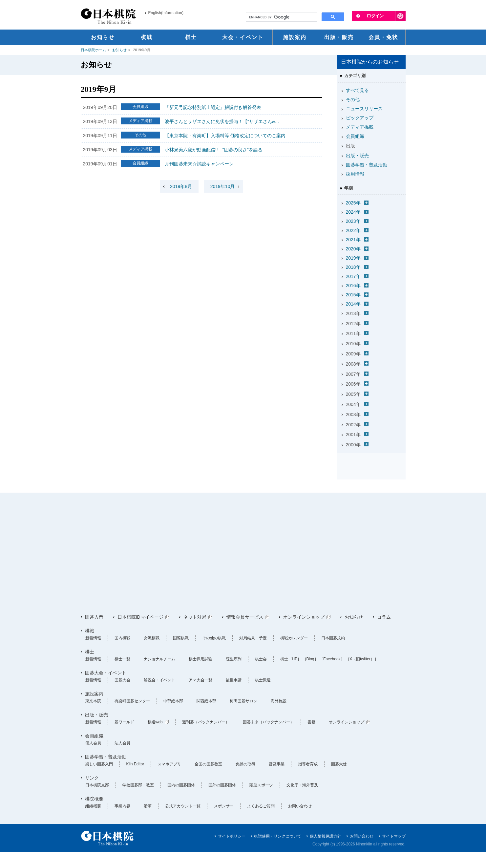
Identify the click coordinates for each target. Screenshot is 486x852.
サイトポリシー (231, 836)
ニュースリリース (364, 108)
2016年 (353, 285)
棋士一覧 (122, 659)
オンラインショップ (304, 617)
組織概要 (93, 806)
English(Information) (165, 13)
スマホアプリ (169, 764)
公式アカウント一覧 (183, 806)
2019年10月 (222, 186)
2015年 (353, 294)
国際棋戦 (181, 638)
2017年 (353, 276)
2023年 (353, 221)
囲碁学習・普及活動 (366, 164)
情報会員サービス (244, 617)
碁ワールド (124, 722)
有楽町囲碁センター (132, 701)
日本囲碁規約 (333, 638)
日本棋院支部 (97, 785)
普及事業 (277, 764)
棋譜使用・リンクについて (277, 836)
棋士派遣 (263, 680)
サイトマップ (394, 836)
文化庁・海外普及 (302, 785)
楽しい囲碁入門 (99, 764)
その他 (353, 99)
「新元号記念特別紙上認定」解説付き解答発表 (213, 107)
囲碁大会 (122, 680)
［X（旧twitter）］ (362, 659)
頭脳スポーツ (261, 785)
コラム (384, 617)
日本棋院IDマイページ (140, 617)
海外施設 (278, 701)
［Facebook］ (332, 659)
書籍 (311, 722)
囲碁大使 (339, 764)
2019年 (353, 258)
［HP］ (295, 659)
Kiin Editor (135, 764)
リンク (92, 777)
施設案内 (94, 693)
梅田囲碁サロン (243, 701)
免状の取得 (245, 764)
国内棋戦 (122, 638)
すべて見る (357, 90)
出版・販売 (357, 155)
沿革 (148, 806)
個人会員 (93, 743)
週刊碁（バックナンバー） (205, 722)
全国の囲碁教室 (208, 764)
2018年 (353, 267)
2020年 (353, 248)
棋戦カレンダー (294, 638)
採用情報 (355, 174)
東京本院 (93, 701)
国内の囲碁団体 (181, 785)
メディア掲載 (359, 127)
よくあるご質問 (261, 806)
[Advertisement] (243, 553)
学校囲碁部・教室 (138, 785)
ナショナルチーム (159, 659)
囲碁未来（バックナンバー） (268, 722)
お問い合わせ (300, 806)
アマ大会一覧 (200, 680)
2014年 (353, 304)
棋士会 (261, 659)
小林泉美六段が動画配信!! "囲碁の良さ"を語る (214, 149)
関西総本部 (206, 701)
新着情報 (93, 638)
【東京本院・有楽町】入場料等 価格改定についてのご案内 (225, 135)
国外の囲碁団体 (222, 785)
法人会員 (122, 743)
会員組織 (355, 136)
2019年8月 (181, 186)
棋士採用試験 (200, 659)
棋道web (155, 722)
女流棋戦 (151, 638)
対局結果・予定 (253, 638)
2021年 (353, 239)
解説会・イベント (159, 680)
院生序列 (234, 659)
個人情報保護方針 (325, 836)
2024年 (353, 212)
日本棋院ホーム (93, 50)
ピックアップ (359, 117)
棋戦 (89, 630)
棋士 (89, 651)
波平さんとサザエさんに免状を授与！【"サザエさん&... (222, 121)
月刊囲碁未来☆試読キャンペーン (199, 163)
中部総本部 (173, 701)
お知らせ (119, 50)
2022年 (353, 230)
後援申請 (234, 680)
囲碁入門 (94, 617)
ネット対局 (194, 617)
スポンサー (224, 806)
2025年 (353, 202)
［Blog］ (310, 659)
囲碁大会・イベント (105, 672)
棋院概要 (94, 798)
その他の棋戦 (214, 638)
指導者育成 (308, 764)
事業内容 (122, 806)
